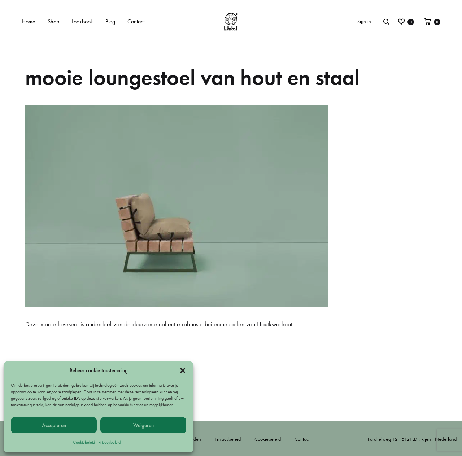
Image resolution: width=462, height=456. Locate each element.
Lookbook (82, 21)
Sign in (364, 21)
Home (28, 21)
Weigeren (143, 425)
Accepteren (54, 425)
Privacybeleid (110, 442)
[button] (182, 370)
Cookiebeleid (84, 442)
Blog (110, 21)
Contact (135, 21)
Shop (53, 21)
